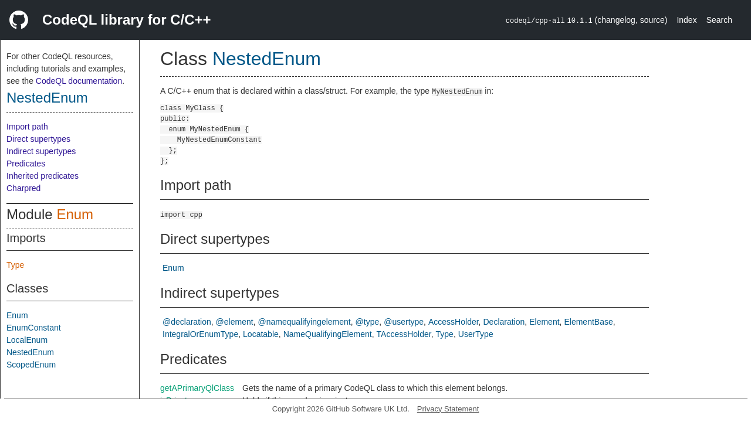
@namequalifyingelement (304, 321)
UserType (475, 334)
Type (15, 265)
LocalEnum (27, 340)
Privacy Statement (448, 408)
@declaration (187, 321)
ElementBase (588, 321)
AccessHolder (453, 321)
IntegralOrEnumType (200, 334)
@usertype (404, 321)
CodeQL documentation (79, 81)
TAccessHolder (404, 334)
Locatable (261, 334)
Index (686, 20)
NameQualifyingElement (327, 334)
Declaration (504, 321)
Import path (27, 126)
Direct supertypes (38, 139)
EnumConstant (33, 327)
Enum (74, 214)
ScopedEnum (31, 364)
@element (234, 321)
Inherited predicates (42, 176)
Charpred (23, 188)
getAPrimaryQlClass (197, 388)
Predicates (25, 163)
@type (368, 321)
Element (544, 321)
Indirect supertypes (41, 151)
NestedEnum (47, 98)
